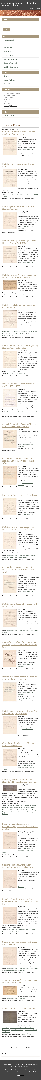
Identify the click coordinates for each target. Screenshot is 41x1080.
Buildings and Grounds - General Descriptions (14, 333)
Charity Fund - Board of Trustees (18, 557)
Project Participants (10, 80)
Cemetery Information (11, 63)
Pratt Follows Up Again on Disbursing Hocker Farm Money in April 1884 (19, 276)
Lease (23, 854)
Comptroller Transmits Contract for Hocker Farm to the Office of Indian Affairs (18, 460)
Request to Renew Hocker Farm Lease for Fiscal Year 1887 (19, 384)
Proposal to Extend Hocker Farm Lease (19, 495)
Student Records (9, 40)
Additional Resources (11, 67)
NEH (22, 1066)
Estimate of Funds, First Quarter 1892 (19, 1008)
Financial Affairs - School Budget (16, 1025)
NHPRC (28, 1066)
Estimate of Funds (26, 1034)
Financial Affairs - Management (15, 295)
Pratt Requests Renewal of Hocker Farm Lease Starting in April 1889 (20, 712)
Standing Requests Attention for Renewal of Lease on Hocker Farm (17, 866)
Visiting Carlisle (9, 84)
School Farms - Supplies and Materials (25, 807)
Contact (6, 76)
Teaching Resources (10, 59)
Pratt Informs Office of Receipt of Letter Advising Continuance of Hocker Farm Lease (20, 644)
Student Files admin (10, 115)
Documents (7, 52)
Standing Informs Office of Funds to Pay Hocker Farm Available (20, 981)
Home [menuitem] (31, 8)
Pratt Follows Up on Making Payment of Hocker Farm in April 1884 (20, 241)
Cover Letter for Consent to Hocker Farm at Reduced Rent (18, 744)
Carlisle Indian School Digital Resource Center (19, 4)
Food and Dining (19, 1030)
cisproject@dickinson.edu (10, 106)
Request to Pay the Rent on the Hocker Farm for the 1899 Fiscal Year (19, 678)
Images (6, 44)
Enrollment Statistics (26, 810)
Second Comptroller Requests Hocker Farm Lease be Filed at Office (19, 425)
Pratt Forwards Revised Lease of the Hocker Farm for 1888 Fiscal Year (18, 528)
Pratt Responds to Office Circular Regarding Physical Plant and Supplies (19, 780)
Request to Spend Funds (24, 699)
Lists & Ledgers (9, 55)
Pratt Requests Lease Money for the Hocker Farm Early (18, 207)
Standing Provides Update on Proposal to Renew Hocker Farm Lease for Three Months (20, 901)
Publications (8, 48)
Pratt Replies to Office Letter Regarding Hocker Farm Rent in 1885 (20, 346)
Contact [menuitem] (38, 8)
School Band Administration (28, 329)
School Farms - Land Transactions (16, 194)
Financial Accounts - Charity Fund (16, 412)
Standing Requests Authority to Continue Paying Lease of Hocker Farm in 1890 (20, 826)
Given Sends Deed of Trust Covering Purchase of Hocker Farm (18, 133)
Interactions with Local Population (11, 810)
